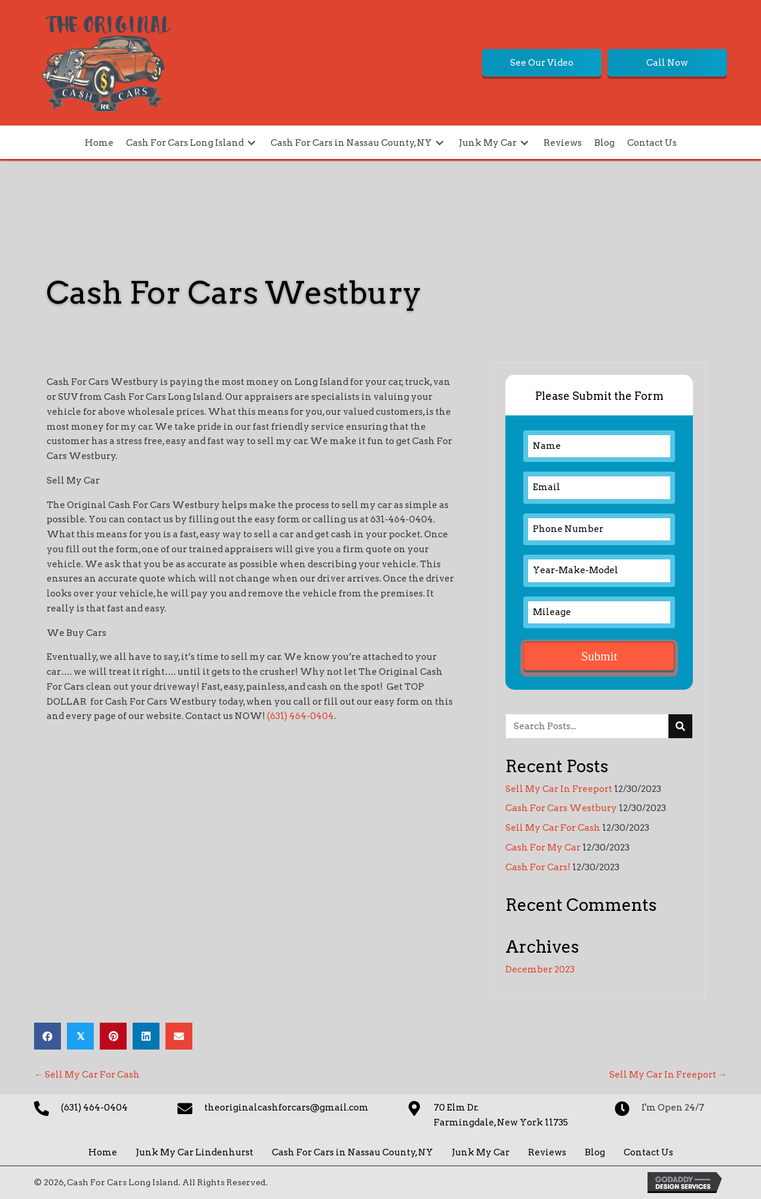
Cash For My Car (543, 847)
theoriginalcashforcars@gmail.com (286, 1107)
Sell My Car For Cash (552, 827)
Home (102, 1152)
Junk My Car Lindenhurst (194, 1152)
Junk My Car (481, 1152)
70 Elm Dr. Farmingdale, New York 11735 (501, 1115)
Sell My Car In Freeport (558, 789)
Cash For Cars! (537, 867)
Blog (595, 1152)
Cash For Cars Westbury (561, 808)
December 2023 (540, 969)
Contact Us (648, 1152)
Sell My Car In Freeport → (668, 1074)
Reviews (547, 1152)
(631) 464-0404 (300, 716)
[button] (542, 63)
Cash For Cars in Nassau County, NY (352, 1152)
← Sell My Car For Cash (87, 1074)
